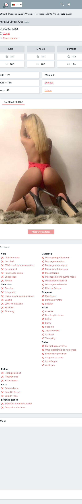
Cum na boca (11, 388)
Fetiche (8, 280)
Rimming (9, 311)
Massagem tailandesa (56, 269)
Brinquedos (10, 276)
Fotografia (10, 292)
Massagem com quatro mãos (60, 276)
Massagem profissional (57, 257)
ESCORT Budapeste (9, 14)
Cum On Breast (12, 392)
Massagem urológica (56, 265)
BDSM (48, 319)
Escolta (9, 288)
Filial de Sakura (53, 288)
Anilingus (50, 365)
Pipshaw (9, 307)
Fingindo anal (11, 376)
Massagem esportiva (56, 280)
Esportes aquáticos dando (18, 403)
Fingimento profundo (56, 353)
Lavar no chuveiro (14, 303)
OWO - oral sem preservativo (19, 265)
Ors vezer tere (31, 14)
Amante (49, 311)
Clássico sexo (12, 257)
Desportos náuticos (15, 407)
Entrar (69, 4)
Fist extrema (11, 380)
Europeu (49, 82)
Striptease (50, 296)
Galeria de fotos (13, 102)
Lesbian (49, 303)
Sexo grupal (11, 269)
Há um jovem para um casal (19, 296)
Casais (8, 299)
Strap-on (49, 326)
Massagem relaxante (56, 284)
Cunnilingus (51, 361)
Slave (48, 323)
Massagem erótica (54, 261)
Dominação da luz (54, 315)
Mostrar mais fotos (41, 232)
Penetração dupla (14, 273)
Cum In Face (11, 396)
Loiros (48, 90)
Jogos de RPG (52, 330)
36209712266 (10, 28)
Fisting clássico (13, 373)
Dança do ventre (53, 299)
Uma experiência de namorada (60, 349)
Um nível (9, 261)
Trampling (50, 338)
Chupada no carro (54, 357)
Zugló (22, 14)
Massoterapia (52, 273)
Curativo (49, 334)
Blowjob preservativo (56, 346)
